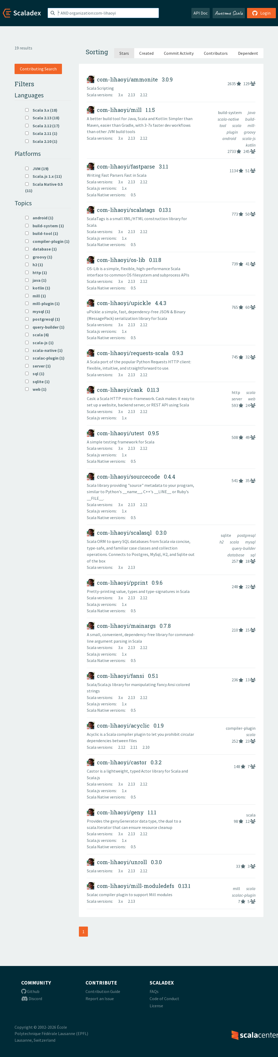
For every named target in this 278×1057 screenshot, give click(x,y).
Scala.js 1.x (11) (43, 176)
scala (237, 125)
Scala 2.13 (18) (42, 117)
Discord (31, 998)
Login (261, 13)
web (251, 398)
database (236, 554)
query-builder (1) (45, 327)
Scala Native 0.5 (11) (44, 187)
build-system (230, 112)
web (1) (36, 389)
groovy (249, 132)
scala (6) (37, 334)
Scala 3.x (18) (41, 110)
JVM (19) (37, 168)
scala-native (229, 119)
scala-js (248, 138)
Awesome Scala (229, 13)
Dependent (248, 53)
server (237, 398)
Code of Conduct (164, 998)
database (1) (41, 249)
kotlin (250, 145)
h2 (222, 542)
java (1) (36, 280)
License (156, 1005)
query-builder (243, 548)
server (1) (38, 366)
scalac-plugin (243, 895)
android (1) (39, 217)
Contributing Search (38, 68)
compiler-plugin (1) (47, 241)
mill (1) (35, 295)
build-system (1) (44, 225)
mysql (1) (37, 311)
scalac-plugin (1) (45, 358)
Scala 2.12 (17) (42, 125)
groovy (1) (38, 257)
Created (146, 53)
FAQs (154, 991)
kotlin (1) (37, 288)
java (251, 112)
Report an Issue (100, 998)
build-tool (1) (41, 233)
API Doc (201, 13)
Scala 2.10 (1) (41, 141)
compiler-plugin (240, 728)
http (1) (36, 272)
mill (237, 888)
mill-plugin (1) (42, 303)
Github (30, 991)
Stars (124, 53)
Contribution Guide (103, 991)
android (229, 138)
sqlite (226, 535)
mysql (250, 542)
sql (252, 554)
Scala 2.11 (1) (41, 133)
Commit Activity (179, 53)
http (236, 392)
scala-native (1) (44, 350)
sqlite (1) (37, 381)
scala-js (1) (39, 342)
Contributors (216, 53)
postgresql (246, 535)
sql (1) (34, 373)
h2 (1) (34, 264)
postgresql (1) (42, 319)
